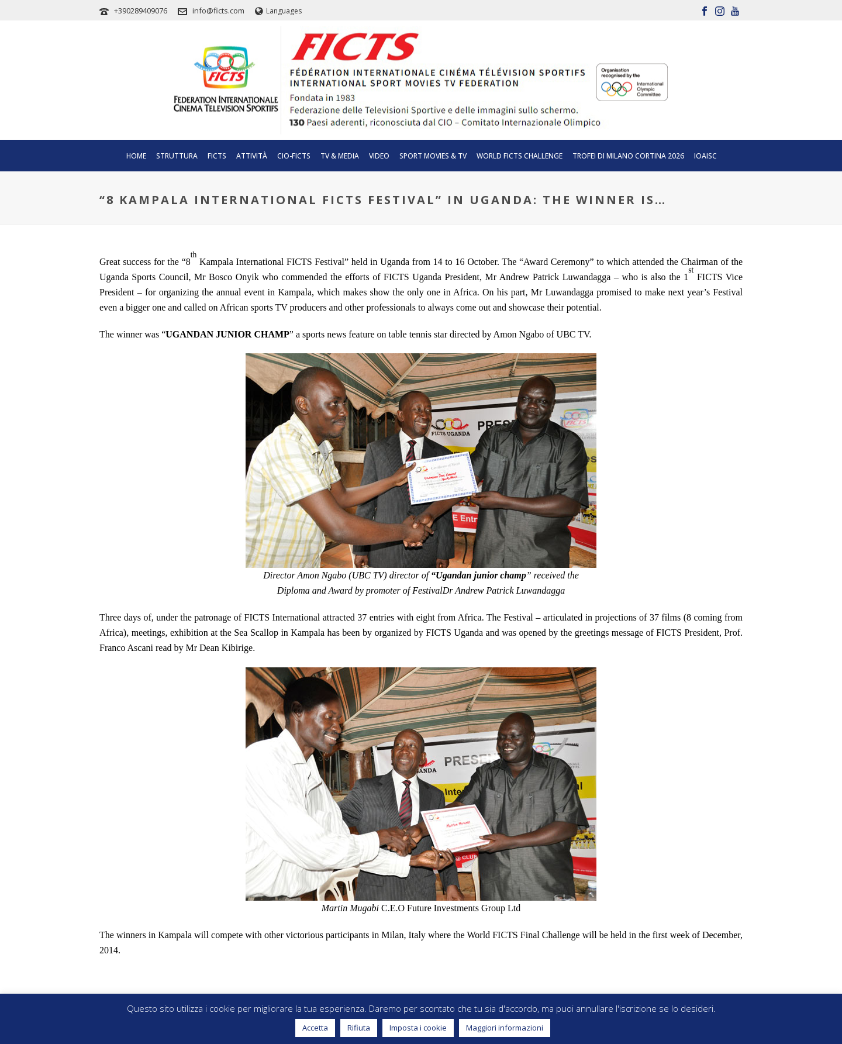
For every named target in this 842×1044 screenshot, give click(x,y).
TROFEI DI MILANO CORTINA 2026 (628, 156)
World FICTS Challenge (520, 156)
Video (379, 156)
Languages (278, 11)
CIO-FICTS (293, 156)
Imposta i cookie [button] (418, 1027)
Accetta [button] (315, 1027)
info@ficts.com (218, 10)
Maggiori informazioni (504, 1027)
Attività (251, 156)
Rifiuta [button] (358, 1027)
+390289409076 (140, 10)
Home (136, 156)
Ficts (217, 156)
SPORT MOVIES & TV (433, 156)
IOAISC (705, 156)
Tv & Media (339, 156)
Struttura (177, 156)
